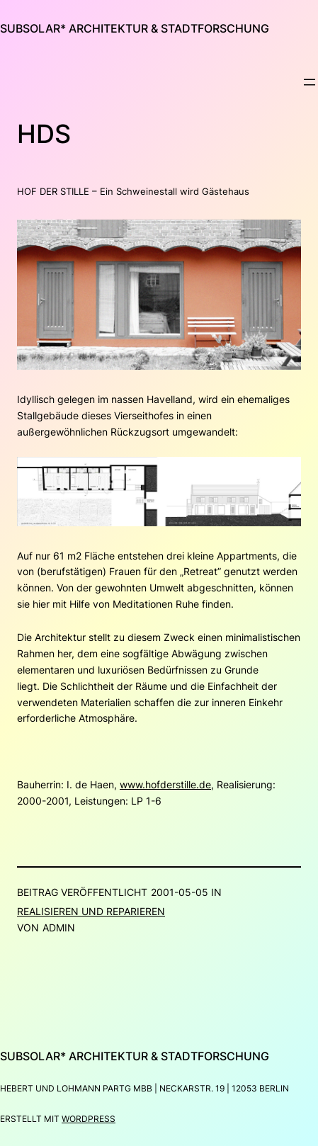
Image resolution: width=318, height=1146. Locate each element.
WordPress (88, 1118)
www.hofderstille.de (165, 784)
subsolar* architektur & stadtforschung (134, 28)
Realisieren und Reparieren (91, 911)
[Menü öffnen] (309, 82)
